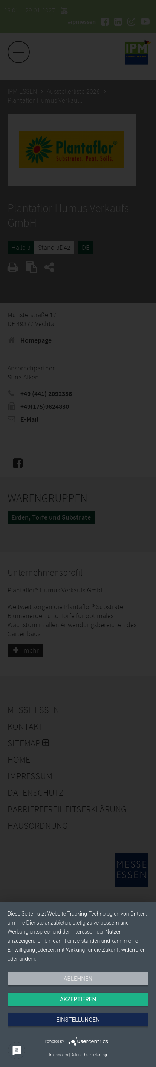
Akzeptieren (78, 999)
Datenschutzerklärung (89, 1055)
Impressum (58, 1055)
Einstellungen (77, 1019)
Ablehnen (78, 978)
